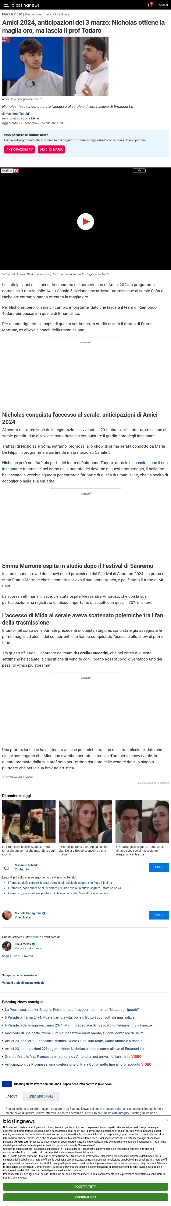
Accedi (163, 5)
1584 (83, 1130)
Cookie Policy (18, 1177)
